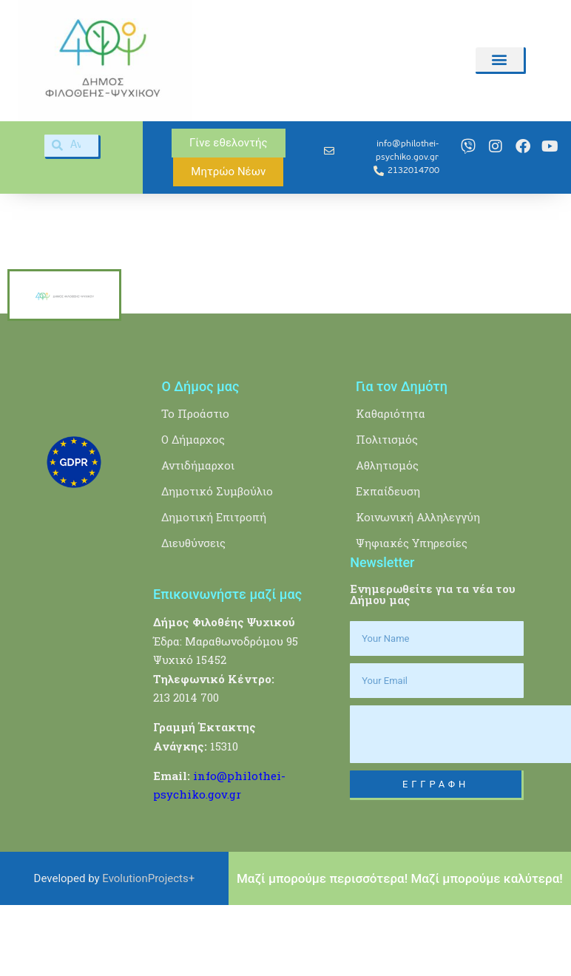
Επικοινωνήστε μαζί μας (227, 666)
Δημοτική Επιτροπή (213, 589)
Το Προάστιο (195, 485)
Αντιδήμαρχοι (197, 537)
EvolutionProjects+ (148, 951)
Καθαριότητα (390, 485)
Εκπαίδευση (388, 563)
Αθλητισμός (387, 537)
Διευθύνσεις (193, 615)
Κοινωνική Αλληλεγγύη (418, 589)
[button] (499, 59)
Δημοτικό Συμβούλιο (217, 563)
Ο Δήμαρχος (193, 511)
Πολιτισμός (387, 511)
